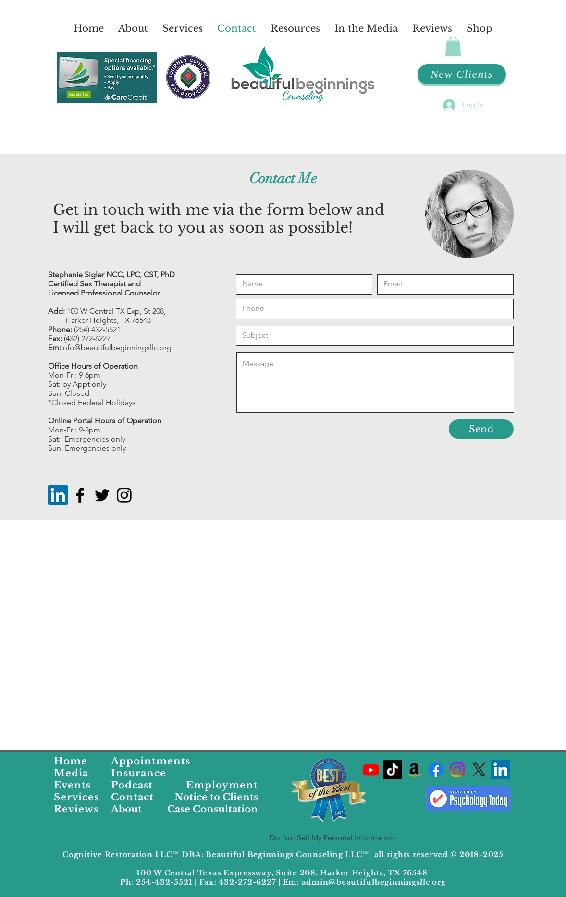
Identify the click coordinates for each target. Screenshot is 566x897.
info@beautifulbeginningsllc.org (116, 347)
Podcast (132, 785)
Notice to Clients (216, 797)
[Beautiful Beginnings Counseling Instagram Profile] (457, 769)
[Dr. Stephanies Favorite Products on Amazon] (414, 769)
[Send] (481, 429)
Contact (132, 797)
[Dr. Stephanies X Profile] (479, 769)
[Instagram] (124, 495)
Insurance (138, 773)
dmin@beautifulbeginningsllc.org (375, 881)
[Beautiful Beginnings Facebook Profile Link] (435, 769)
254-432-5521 (164, 881)
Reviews (76, 809)
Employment (222, 785)
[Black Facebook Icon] (80, 495)
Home (70, 761)
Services (76, 797)
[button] (453, 46)
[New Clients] (462, 74)
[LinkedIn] (58, 495)
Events (72, 785)
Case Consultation (212, 809)
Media (71, 773)
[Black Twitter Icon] (102, 495)
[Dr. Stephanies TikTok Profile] (392, 769)
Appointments (150, 761)
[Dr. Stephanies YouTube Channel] (371, 769)
